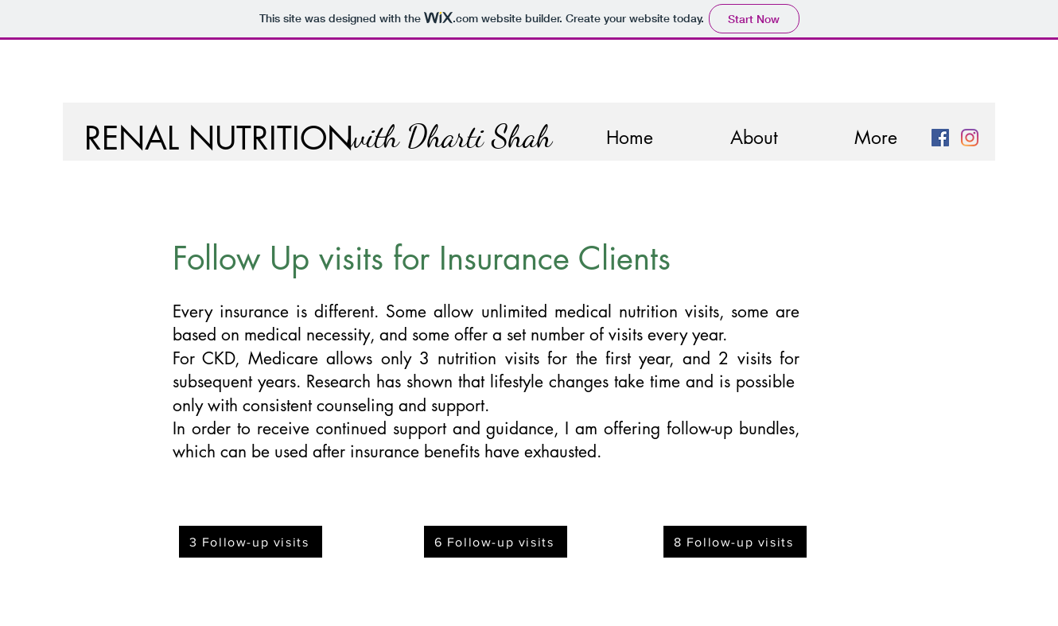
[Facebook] (940, 137)
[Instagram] (969, 137)
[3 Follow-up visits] (250, 542)
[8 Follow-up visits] (735, 542)
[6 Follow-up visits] (495, 542)
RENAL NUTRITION (218, 138)
